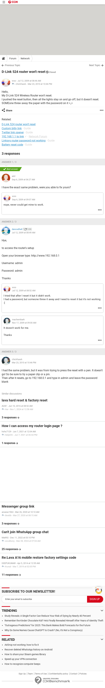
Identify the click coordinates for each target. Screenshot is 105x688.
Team (30, 674)
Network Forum (38, 136)
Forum (12, 58)
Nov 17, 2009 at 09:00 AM (24, 322)
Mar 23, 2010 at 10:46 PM (40, 84)
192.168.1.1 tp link (13, 136)
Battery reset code (12, 144)
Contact (73, 674)
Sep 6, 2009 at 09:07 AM (23, 199)
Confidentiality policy (58, 674)
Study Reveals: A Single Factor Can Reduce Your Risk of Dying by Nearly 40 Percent (48, 615)
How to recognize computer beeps (22, 664)
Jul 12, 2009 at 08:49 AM (23, 232)
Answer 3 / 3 (9, 351)
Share (9, 110)
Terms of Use (41, 674)
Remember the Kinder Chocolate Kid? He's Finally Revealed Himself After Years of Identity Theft (54, 620)
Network (25, 58)
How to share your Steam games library (25, 654)
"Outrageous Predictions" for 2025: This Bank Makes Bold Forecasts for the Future (47, 625)
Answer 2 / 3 (9, 221)
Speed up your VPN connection (21, 659)
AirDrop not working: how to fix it (22, 644)
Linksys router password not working (24, 140)
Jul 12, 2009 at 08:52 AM (23, 290)
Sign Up (22, 674)
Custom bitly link (12, 128)
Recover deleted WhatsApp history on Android (28, 649)
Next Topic (94, 65)
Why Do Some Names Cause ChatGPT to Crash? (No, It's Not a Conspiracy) (44, 630)
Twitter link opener (13, 132)
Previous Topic (12, 65)
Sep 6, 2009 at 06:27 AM (23, 179)
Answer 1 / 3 (9, 162)
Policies (83, 674)
